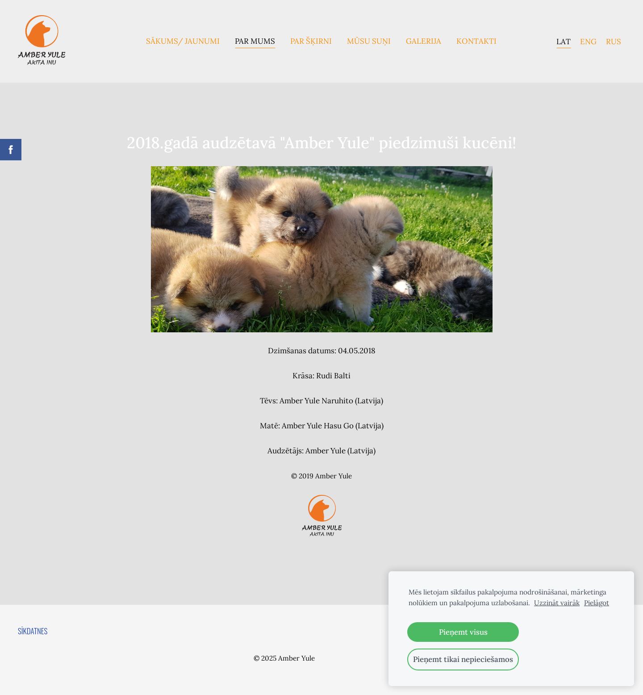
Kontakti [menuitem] (476, 41)
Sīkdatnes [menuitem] (32, 630)
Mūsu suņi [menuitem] (369, 41)
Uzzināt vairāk (557, 603)
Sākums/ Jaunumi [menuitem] (183, 41)
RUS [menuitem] (613, 41)
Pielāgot (596, 603)
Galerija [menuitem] (423, 41)
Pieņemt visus (463, 632)
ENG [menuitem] (588, 41)
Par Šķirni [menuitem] (311, 41)
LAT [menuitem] (563, 41)
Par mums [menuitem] (255, 41)
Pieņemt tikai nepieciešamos (463, 659)
